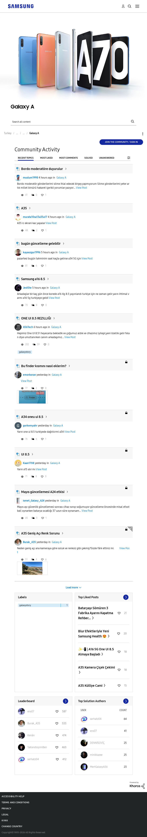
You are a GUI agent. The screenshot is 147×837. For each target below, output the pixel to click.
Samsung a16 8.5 (33, 279)
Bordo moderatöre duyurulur (42, 169)
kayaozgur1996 (31, 252)
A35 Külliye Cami (90, 686)
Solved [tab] (88, 158)
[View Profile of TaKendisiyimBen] (37, 747)
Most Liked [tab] (46, 158)
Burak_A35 (29, 542)
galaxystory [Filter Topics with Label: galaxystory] (25, 605)
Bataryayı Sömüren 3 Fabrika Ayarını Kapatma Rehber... (95, 613)
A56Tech (28, 327)
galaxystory (25, 352)
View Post (81, 187)
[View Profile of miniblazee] (96, 754)
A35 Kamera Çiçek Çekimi (96, 667)
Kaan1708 (28, 463)
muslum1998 (30, 177)
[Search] (73, 121)
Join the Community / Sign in (121, 142)
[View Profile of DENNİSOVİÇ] (97, 742)
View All (103, 597)
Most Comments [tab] (68, 158)
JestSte (27, 287)
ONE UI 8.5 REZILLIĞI (36, 318)
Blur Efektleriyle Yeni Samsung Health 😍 (93, 633)
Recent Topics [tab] (26, 158)
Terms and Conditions (15, 802)
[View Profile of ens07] (30, 711)
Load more (72, 587)
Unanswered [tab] (106, 158)
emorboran (29, 374)
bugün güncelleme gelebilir (41, 244)
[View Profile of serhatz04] (33, 759)
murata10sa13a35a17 (35, 216)
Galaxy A (61, 177)
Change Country (12, 826)
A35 (24, 208)
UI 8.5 (25, 454)
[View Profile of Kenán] (31, 735)
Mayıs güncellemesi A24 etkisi (42, 492)
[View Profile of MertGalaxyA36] (99, 766)
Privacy (6, 808)
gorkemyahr (30, 425)
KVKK (5, 820)
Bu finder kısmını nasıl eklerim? (43, 366)
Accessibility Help (13, 796)
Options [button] (137, 133)
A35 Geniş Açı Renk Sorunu (40, 533)
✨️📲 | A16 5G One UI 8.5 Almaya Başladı (96, 651)
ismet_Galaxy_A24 (33, 500)
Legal (5, 814)
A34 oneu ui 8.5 (32, 417)
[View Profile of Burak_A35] (33, 723)
